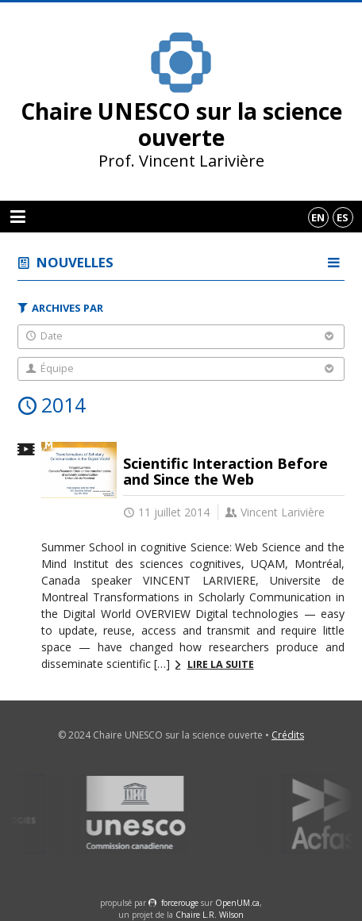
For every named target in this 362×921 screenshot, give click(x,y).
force (179, 902)
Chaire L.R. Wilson (209, 914)
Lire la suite (220, 664)
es (343, 217)
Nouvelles (75, 262)
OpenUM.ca (237, 902)
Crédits (288, 735)
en (318, 217)
